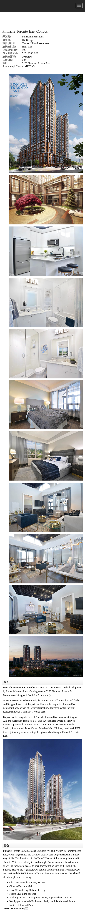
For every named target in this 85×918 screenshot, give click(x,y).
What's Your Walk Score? (16, 908)
